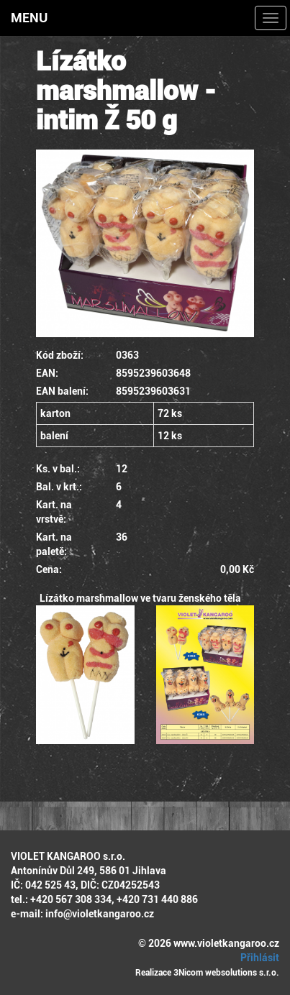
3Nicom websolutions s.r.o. (226, 973)
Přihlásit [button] (257, 957)
